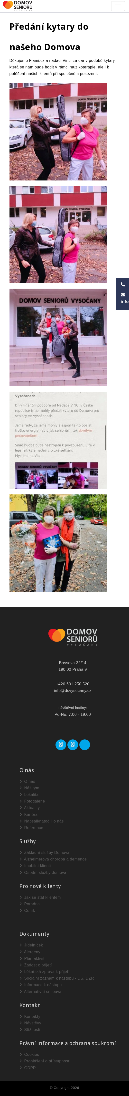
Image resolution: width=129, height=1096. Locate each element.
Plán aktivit (32, 958)
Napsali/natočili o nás (41, 821)
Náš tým (29, 788)
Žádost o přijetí (35, 965)
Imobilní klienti (35, 866)
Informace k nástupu (40, 985)
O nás (27, 781)
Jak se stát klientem (40, 897)
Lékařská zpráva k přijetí (44, 972)
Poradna (29, 904)
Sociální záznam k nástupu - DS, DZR (56, 978)
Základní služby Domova (44, 852)
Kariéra (28, 815)
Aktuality (29, 808)
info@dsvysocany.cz (73, 691)
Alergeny (29, 952)
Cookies (29, 1054)
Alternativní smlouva (40, 992)
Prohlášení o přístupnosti (44, 1061)
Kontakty (29, 1016)
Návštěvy (30, 1023)
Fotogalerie (32, 801)
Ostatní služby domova (42, 872)
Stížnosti (29, 1030)
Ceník (27, 910)
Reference (31, 828)
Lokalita (29, 795)
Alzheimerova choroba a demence (53, 859)
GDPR (27, 1068)
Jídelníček (31, 945)
